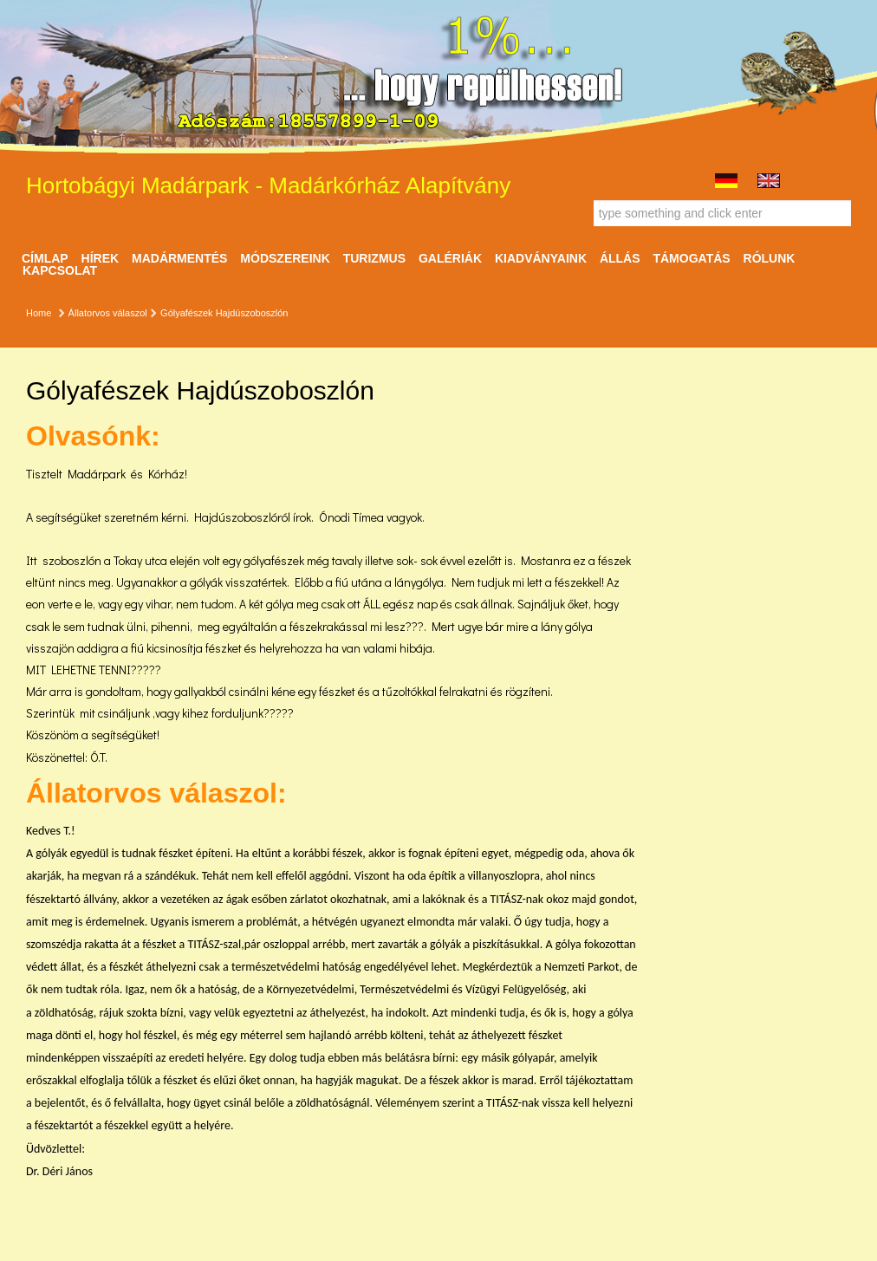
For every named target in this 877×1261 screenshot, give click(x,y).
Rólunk (770, 258)
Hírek (100, 258)
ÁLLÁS (620, 258)
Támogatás (691, 258)
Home (38, 313)
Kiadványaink (541, 258)
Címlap (45, 258)
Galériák (450, 258)
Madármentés (179, 258)
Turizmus (374, 258)
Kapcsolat (60, 270)
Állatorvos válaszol (107, 313)
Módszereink (284, 258)
